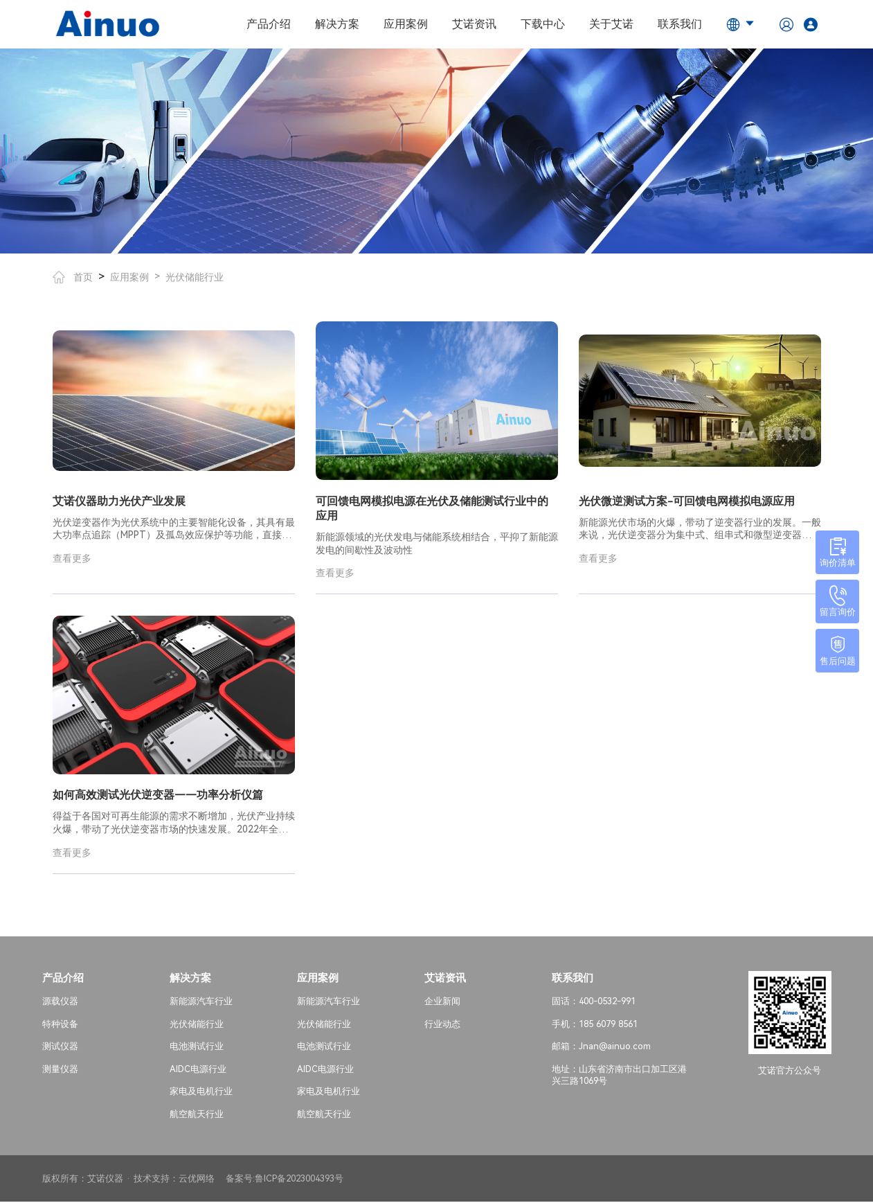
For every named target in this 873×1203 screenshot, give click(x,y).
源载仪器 (60, 1002)
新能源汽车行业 (201, 1002)
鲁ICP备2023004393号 (299, 1179)
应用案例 (406, 23)
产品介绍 (268, 23)
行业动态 (442, 1024)
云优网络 (197, 1179)
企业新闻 (442, 1002)
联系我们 (680, 23)
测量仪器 (60, 1070)
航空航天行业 (197, 1115)
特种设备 (60, 1024)
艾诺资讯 (474, 23)
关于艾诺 (611, 23)
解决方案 (337, 23)
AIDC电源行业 (198, 1070)
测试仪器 (60, 1047)
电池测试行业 (197, 1047)
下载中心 (543, 23)
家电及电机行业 (201, 1092)
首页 (73, 277)
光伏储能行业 (194, 277)
